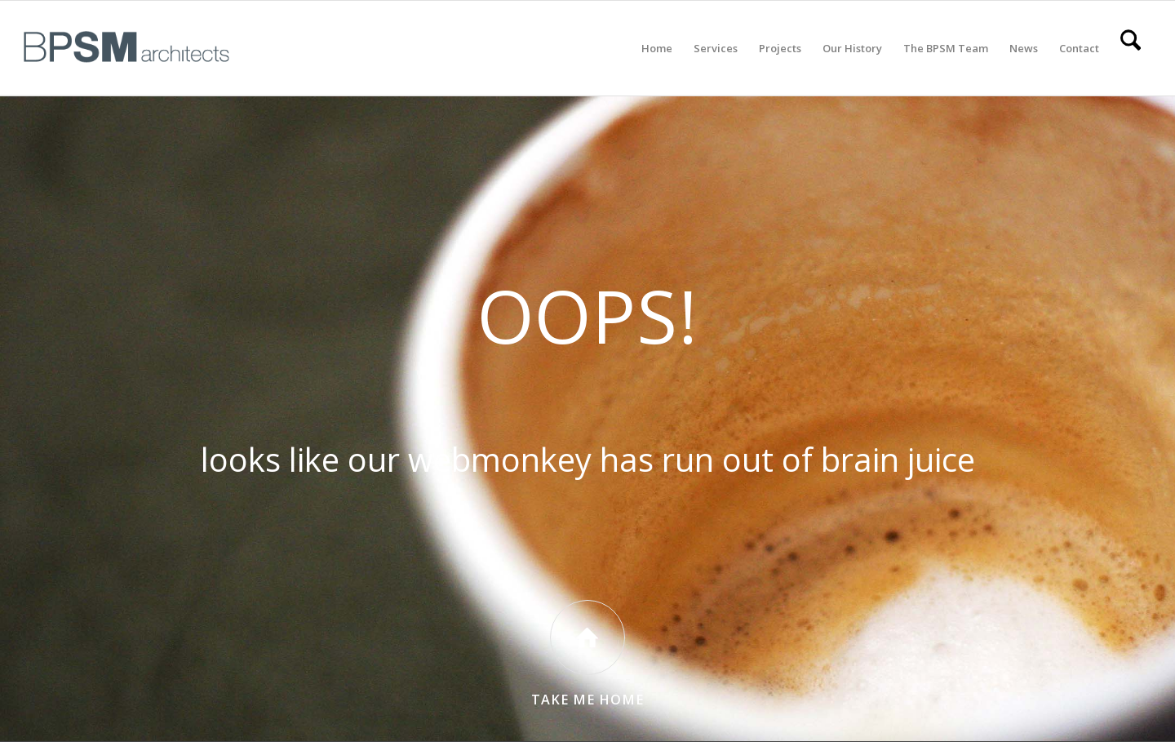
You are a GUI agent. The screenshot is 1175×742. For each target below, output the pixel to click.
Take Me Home (587, 700)
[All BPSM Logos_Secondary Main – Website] (126, 48)
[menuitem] (657, 48)
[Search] (1130, 48)
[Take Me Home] (587, 637)
